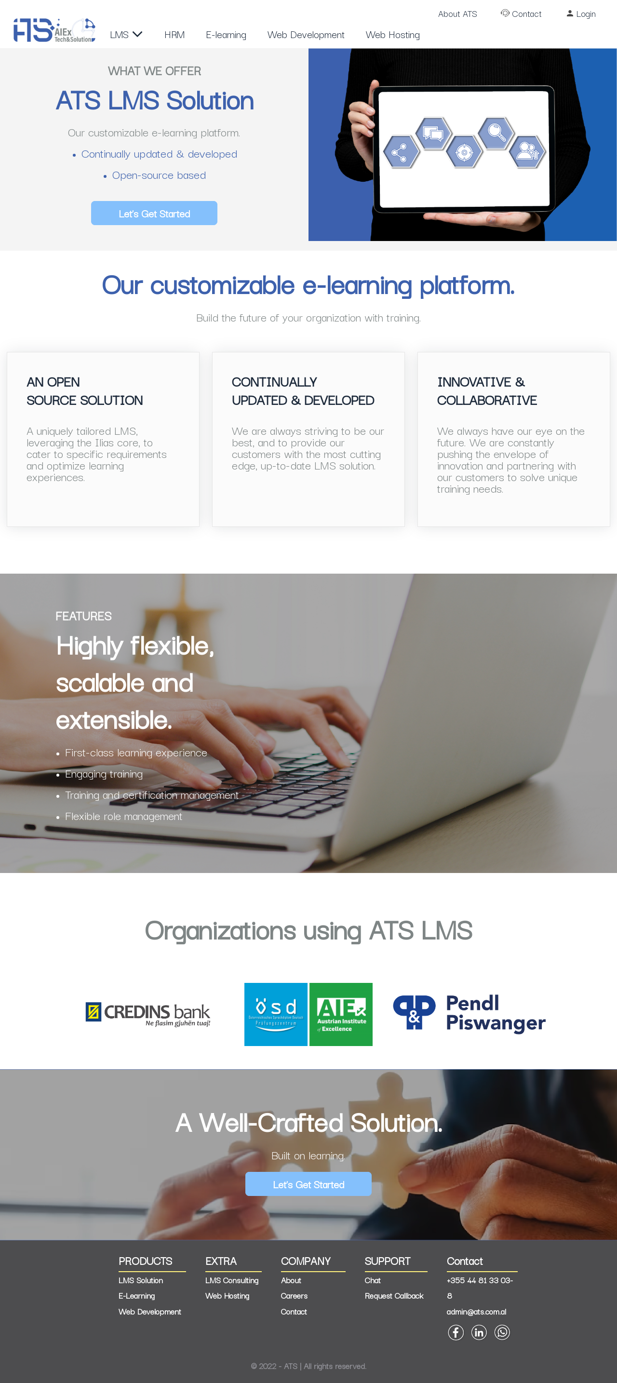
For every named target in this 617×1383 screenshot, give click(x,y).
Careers (294, 1295)
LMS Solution (141, 1280)
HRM (174, 33)
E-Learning (137, 1295)
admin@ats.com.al (476, 1311)
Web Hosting (393, 33)
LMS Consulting (231, 1280)
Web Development (306, 33)
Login (586, 13)
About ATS (457, 13)
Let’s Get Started (154, 213)
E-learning (226, 33)
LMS (126, 33)
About (291, 1280)
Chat (373, 1280)
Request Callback (394, 1295)
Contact (527, 13)
